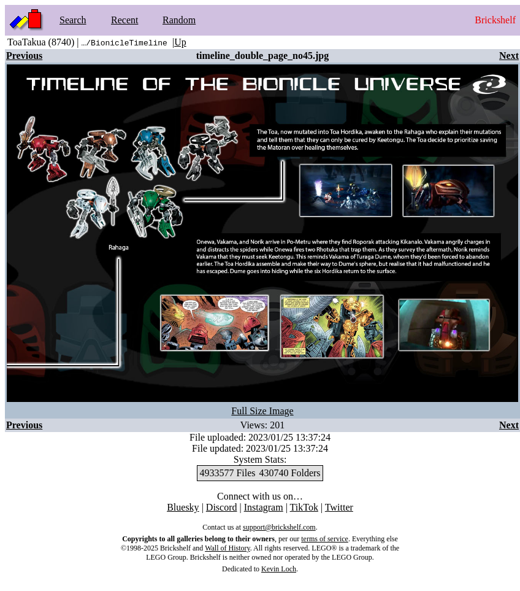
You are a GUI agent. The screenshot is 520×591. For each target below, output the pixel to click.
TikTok (304, 507)
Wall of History (227, 548)
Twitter (339, 507)
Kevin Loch (278, 569)
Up (180, 42)
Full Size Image (262, 411)
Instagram (263, 507)
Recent (124, 20)
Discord (221, 507)
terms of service (324, 539)
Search (72, 20)
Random (179, 20)
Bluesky (183, 507)
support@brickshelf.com (279, 527)
